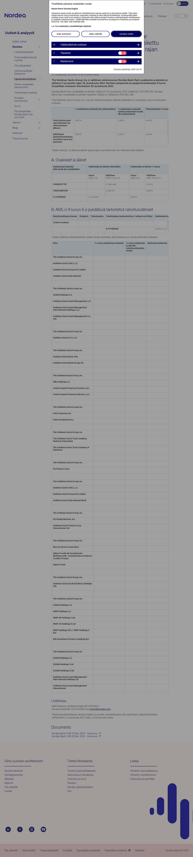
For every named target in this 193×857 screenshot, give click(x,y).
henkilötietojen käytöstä (80, 26)
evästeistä (63, 26)
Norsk (60, 9)
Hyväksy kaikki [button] (126, 34)
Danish (54, 9)
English (74, 9)
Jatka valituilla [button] (95, 34)
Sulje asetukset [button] (64, 34)
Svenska (67, 9)
